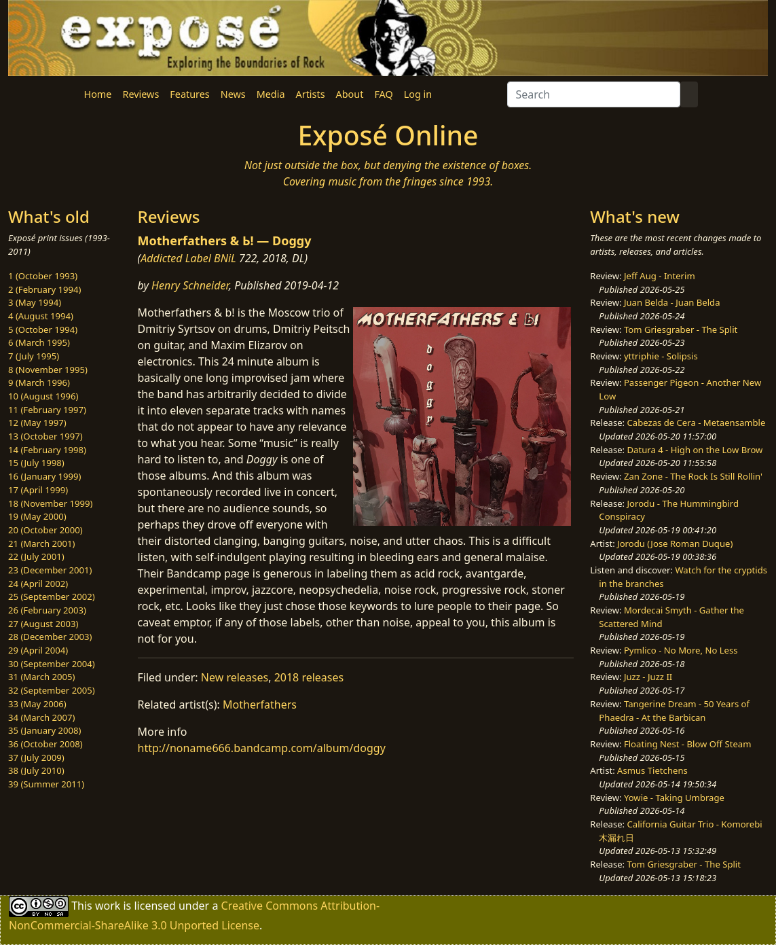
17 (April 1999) (38, 490)
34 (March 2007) (41, 717)
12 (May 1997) (37, 422)
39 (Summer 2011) (46, 784)
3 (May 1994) (34, 302)
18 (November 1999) (50, 503)
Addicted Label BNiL (188, 258)
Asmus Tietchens (652, 770)
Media (271, 94)
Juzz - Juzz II (648, 677)
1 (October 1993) (42, 276)
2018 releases (309, 677)
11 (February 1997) (47, 410)
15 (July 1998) (36, 463)
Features (189, 94)
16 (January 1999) (44, 476)
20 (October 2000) (45, 530)
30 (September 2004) (51, 664)
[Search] (593, 94)
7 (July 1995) (33, 356)
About (350, 94)
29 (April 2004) (38, 650)
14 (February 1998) (47, 450)
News (233, 94)
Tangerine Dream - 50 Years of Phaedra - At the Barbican (674, 711)
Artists (310, 94)
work (107, 905)
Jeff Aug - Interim (659, 276)
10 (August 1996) (43, 396)
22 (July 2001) (36, 556)
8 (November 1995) (48, 369)
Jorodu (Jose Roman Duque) (675, 543)
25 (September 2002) (51, 596)
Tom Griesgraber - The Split (680, 329)
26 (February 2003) (47, 610)
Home (98, 94)
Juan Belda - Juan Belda (672, 302)
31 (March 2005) (41, 677)
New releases (234, 677)
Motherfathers (260, 704)
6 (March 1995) (39, 342)
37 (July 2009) (36, 757)
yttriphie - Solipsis (661, 356)
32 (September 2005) (51, 690)
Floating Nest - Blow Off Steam (687, 744)
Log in (418, 94)
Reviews (140, 94)
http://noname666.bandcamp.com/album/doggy (262, 748)
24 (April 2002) (38, 583)
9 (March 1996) (39, 382)
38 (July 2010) (36, 770)
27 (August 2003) (43, 624)
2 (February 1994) (44, 289)
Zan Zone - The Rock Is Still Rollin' (693, 476)
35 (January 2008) (44, 730)
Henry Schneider (190, 285)
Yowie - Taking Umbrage (674, 797)
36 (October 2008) (45, 744)
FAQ (383, 94)
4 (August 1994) (40, 316)
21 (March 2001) (41, 543)
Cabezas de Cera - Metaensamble (696, 422)
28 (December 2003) (50, 636)
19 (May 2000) (37, 516)
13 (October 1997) (45, 436)
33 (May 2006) (37, 704)
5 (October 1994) (42, 329)
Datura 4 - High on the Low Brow (695, 450)
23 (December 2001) (50, 570)
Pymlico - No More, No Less (681, 650)
